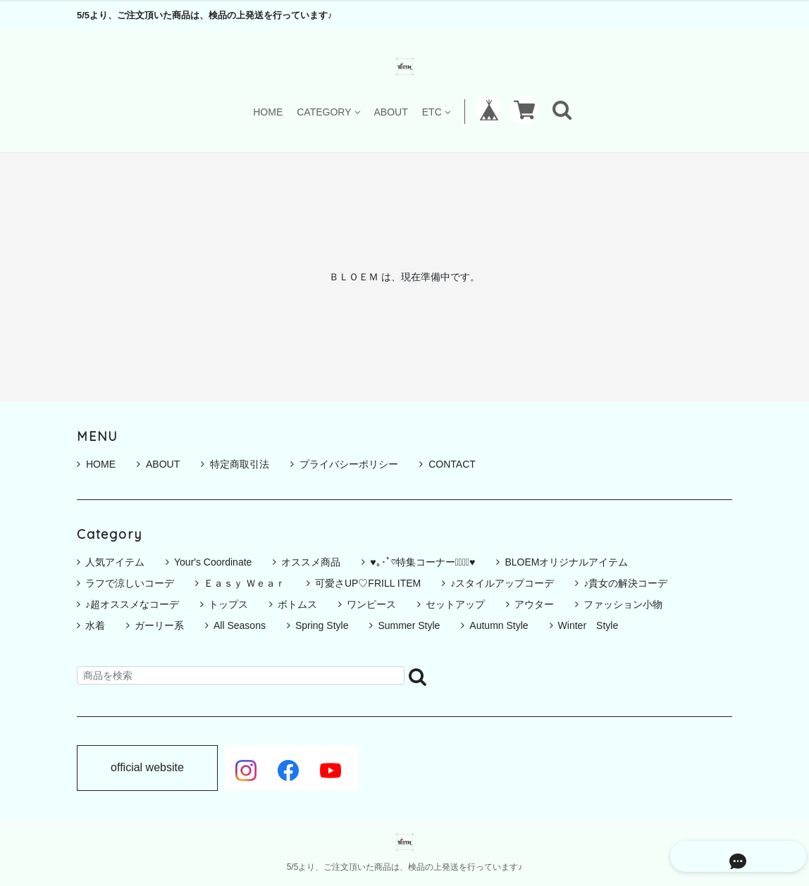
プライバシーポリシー (344, 464)
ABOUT (391, 111)
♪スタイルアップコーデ (502, 583)
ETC (436, 111)
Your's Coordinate (213, 562)
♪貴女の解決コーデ (625, 583)
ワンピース (371, 604)
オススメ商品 (310, 562)
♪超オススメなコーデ (132, 604)
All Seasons (240, 625)
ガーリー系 (159, 625)
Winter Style (588, 625)
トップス (228, 604)
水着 (95, 625)
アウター (534, 604)
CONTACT (447, 464)
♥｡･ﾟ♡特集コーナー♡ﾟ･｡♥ (422, 562)
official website (147, 767)
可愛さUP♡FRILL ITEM (368, 583)
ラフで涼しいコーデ (129, 583)
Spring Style (321, 625)
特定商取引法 (235, 464)
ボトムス (297, 604)
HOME (268, 111)
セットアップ (455, 604)
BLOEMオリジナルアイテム (566, 562)
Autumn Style (498, 625)
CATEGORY (328, 111)
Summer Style (409, 625)
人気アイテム (114, 562)
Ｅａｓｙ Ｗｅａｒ (244, 583)
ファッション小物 (622, 604)
